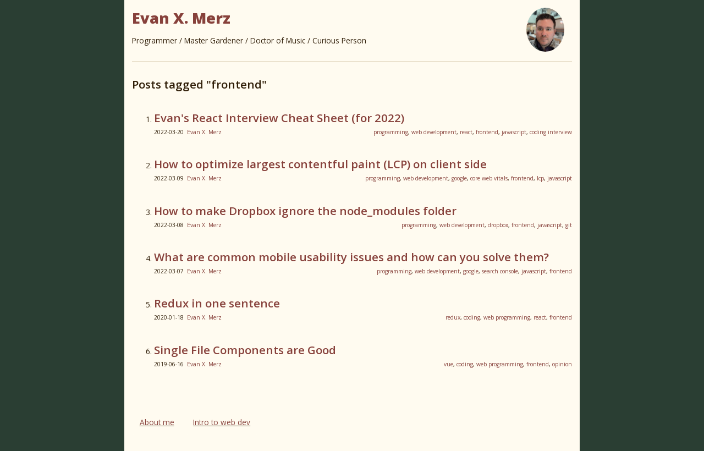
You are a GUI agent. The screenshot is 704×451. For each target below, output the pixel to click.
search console (500, 271)
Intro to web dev (221, 422)
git (568, 225)
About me (157, 422)
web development (434, 132)
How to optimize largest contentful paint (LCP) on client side (320, 164)
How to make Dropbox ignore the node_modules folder (305, 210)
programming (390, 132)
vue (448, 364)
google (459, 178)
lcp (540, 178)
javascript (514, 132)
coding (472, 317)
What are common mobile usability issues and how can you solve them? (351, 257)
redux (453, 317)
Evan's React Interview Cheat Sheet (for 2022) (279, 117)
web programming (506, 317)
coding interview (551, 132)
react (466, 132)
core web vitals (489, 178)
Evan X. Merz (204, 132)
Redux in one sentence (217, 303)
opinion (562, 364)
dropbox (498, 225)
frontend (487, 132)
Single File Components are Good (245, 350)
